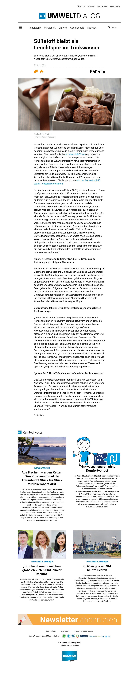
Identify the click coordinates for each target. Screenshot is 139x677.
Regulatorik (35, 27)
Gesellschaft (77, 27)
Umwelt (63, 27)
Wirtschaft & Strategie (42, 561)
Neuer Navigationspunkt (84, 630)
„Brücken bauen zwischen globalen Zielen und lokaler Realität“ (42, 569)
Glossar (91, 6)
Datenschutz (51, 630)
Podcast (91, 27)
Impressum (65, 630)
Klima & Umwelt (42, 467)
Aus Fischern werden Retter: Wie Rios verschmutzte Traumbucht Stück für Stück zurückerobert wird (41, 477)
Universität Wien (76, 153)
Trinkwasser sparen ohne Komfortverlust (97, 468)
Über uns (81, 6)
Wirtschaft (50, 27)
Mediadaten (102, 6)
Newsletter (115, 6)
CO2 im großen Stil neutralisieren (97, 567)
